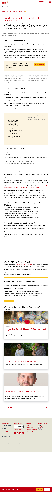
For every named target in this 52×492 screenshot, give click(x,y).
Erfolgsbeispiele (22, 11)
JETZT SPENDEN (39, 64)
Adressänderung (30, 427)
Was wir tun (9, 11)
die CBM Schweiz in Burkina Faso (24, 264)
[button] (5, 407)
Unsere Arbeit (15, 11)
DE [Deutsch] (3, 6)
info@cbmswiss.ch (6, 433)
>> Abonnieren (17, 429)
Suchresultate (1, 1)
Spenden (41, 2)
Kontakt (28, 425)
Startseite (3, 11)
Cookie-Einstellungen (23, 443)
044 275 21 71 (5, 431)
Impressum (4, 443)
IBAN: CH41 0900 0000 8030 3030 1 (10, 489)
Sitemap (9, 443)
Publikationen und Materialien (32, 429)
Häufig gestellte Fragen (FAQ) (32, 431)
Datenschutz (15, 443)
